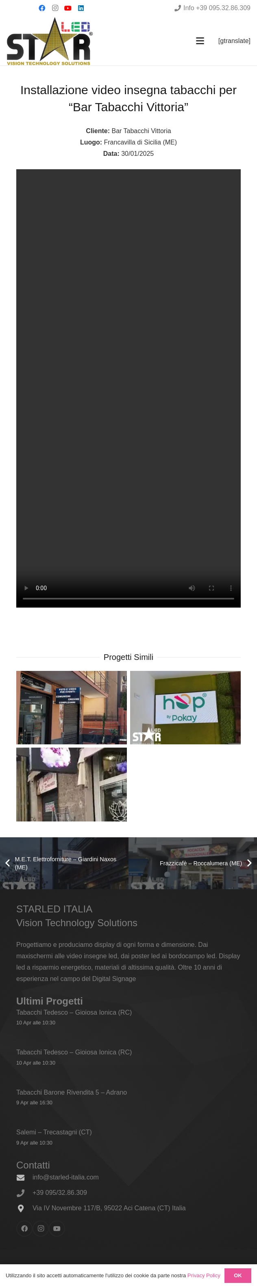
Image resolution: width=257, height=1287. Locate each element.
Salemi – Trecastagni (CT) (54, 1132)
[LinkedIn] (80, 8)
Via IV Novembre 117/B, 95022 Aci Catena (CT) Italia (109, 1208)
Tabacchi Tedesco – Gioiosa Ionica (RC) (74, 1012)
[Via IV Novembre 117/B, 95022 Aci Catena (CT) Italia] (24, 1208)
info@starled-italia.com (66, 1177)
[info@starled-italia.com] (24, 1177)
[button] (200, 41)
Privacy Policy (203, 1275)
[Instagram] (54, 8)
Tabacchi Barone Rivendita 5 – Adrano (71, 1092)
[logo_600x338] (50, 41)
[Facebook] (41, 8)
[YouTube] (67, 8)
